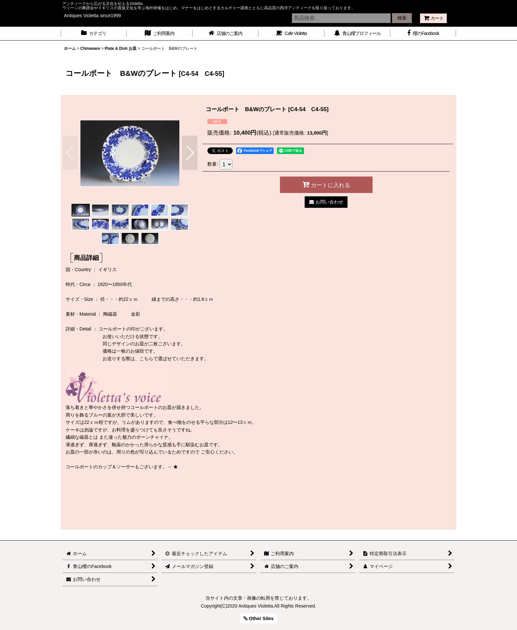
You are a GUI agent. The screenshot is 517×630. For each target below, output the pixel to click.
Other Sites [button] (258, 618)
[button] (70, 153)
